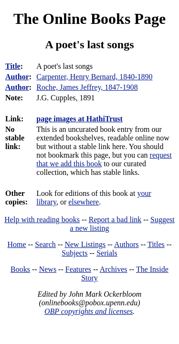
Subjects (74, 253)
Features (78, 269)
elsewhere (83, 202)
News (47, 269)
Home (17, 244)
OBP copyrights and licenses (88, 311)
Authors (126, 244)
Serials (106, 253)
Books (20, 269)
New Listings (84, 244)
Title (13, 66)
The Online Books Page (89, 18)
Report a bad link (115, 219)
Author (17, 77)
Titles (156, 244)
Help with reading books (42, 219)
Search (45, 244)
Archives (113, 269)
